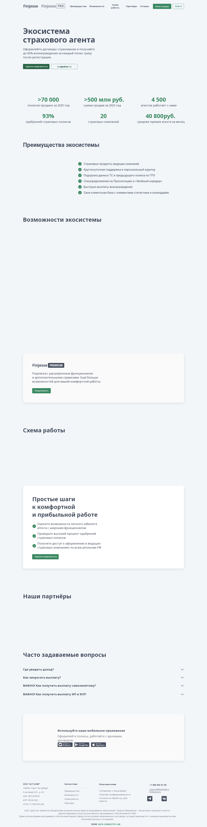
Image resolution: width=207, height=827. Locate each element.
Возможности (97, 6)
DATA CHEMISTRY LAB (109, 824)
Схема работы (115, 6)
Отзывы (144, 6)
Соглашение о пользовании (112, 790)
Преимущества (78, 6)
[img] (33, 606)
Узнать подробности (64, 66)
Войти (178, 6)
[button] (49, 6)
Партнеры (69, 803)
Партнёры (131, 6)
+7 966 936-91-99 (158, 785)
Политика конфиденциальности (115, 794)
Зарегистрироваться (45, 556)
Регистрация (162, 6)
